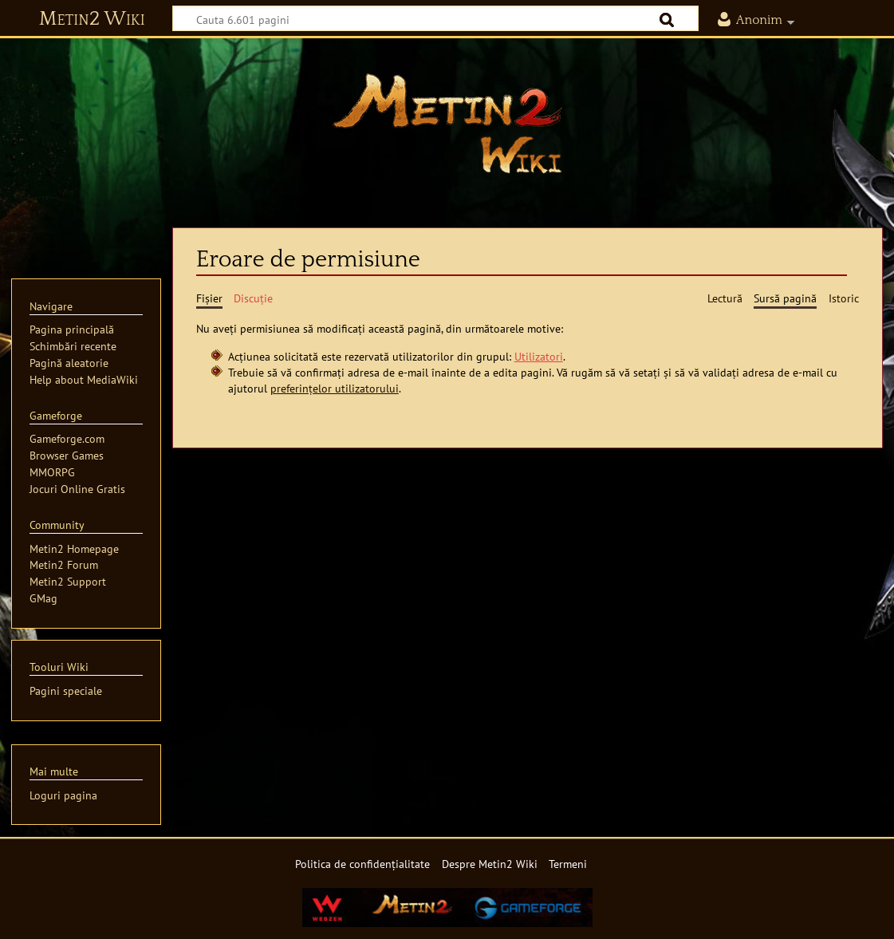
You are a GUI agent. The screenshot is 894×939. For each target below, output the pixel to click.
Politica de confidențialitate (362, 863)
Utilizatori (538, 356)
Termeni (568, 863)
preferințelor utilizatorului (334, 388)
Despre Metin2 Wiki (490, 863)
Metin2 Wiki (92, 19)
